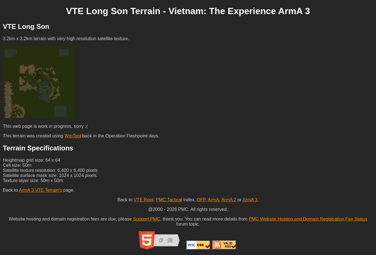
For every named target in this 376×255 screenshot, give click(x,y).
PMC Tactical (169, 199)
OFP (201, 199)
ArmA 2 (228, 199)
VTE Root (143, 199)
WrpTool (73, 135)
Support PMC (146, 219)
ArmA (213, 199)
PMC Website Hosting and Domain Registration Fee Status (308, 219)
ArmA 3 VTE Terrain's (40, 190)
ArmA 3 (249, 199)
